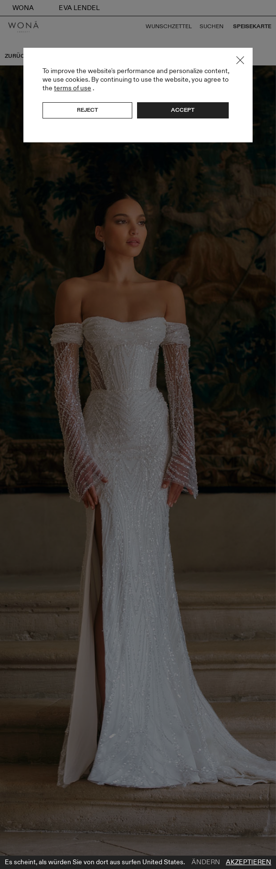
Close (240, 60)
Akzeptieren (248, 862)
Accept (182, 110)
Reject (87, 110)
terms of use (72, 88)
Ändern (205, 862)
